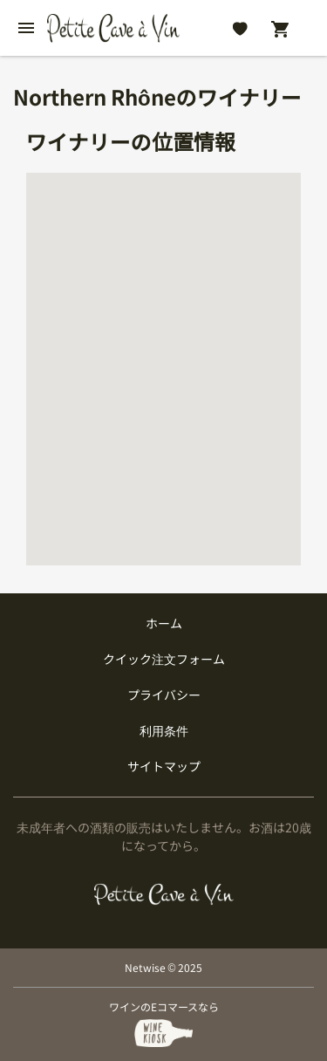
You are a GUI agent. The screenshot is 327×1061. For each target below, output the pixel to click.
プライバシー (164, 694)
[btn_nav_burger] (26, 28)
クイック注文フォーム (164, 658)
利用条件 (164, 730)
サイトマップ (164, 766)
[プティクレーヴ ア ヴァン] (163, 894)
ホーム (164, 623)
